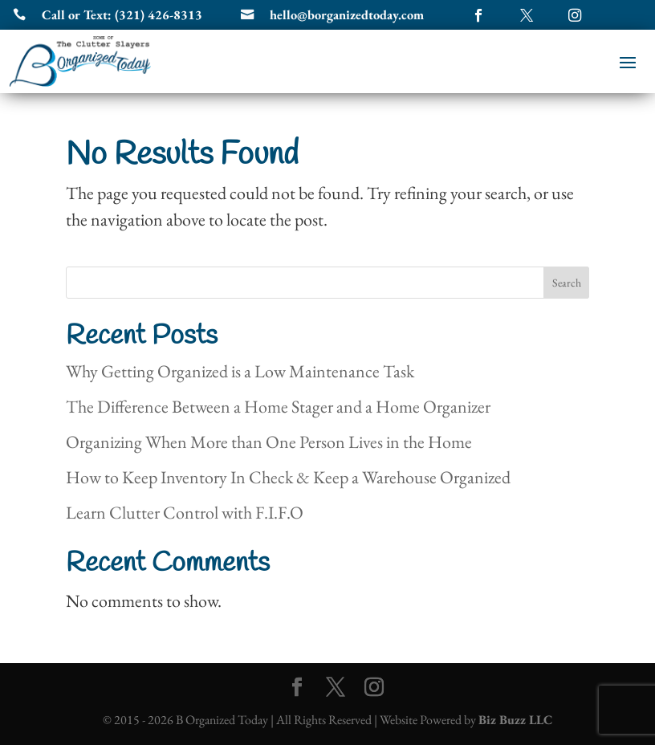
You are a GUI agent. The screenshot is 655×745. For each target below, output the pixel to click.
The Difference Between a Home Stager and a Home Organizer (278, 406)
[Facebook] (297, 688)
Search (566, 282)
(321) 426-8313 (158, 14)
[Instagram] (374, 688)
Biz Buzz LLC (515, 719)
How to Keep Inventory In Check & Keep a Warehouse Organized (288, 477)
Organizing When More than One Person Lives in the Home (269, 442)
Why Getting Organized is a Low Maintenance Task (240, 371)
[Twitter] (335, 688)
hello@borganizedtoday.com (347, 14)
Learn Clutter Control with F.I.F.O (184, 512)
